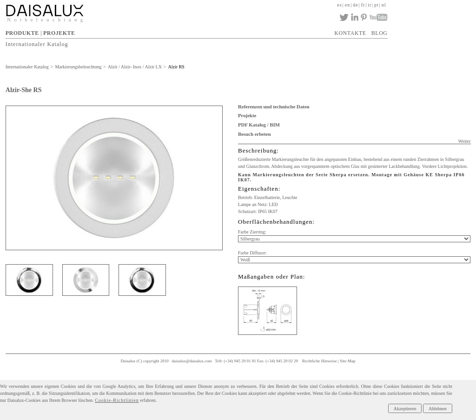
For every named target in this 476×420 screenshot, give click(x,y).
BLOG (379, 33)
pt (376, 4)
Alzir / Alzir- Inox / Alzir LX (135, 66)
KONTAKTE (350, 33)
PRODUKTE (22, 33)
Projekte (247, 115)
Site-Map (348, 361)
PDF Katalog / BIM (259, 124)
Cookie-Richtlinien (117, 400)
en (347, 4)
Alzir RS (176, 66)
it (369, 4)
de (355, 4)
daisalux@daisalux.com (192, 361)
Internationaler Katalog (37, 43)
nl (384, 4)
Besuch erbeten (254, 134)
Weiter (464, 141)
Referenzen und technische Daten (273, 106)
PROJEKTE (59, 33)
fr (363, 4)
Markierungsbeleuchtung (78, 66)
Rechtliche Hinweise (319, 361)
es (339, 4)
